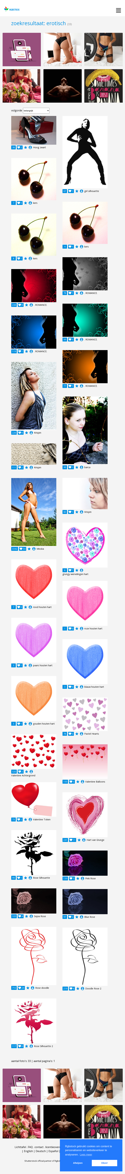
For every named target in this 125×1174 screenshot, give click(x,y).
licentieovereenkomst (58, 1147)
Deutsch (41, 1151)
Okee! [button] (104, 1163)
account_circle (30, 147)
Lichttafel (20, 1147)
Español (53, 1151)
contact (39, 1147)
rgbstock (11, 9)
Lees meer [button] (86, 1154)
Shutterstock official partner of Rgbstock (44, 1160)
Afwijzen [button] (78, 1163)
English (28, 1151)
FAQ (30, 1147)
